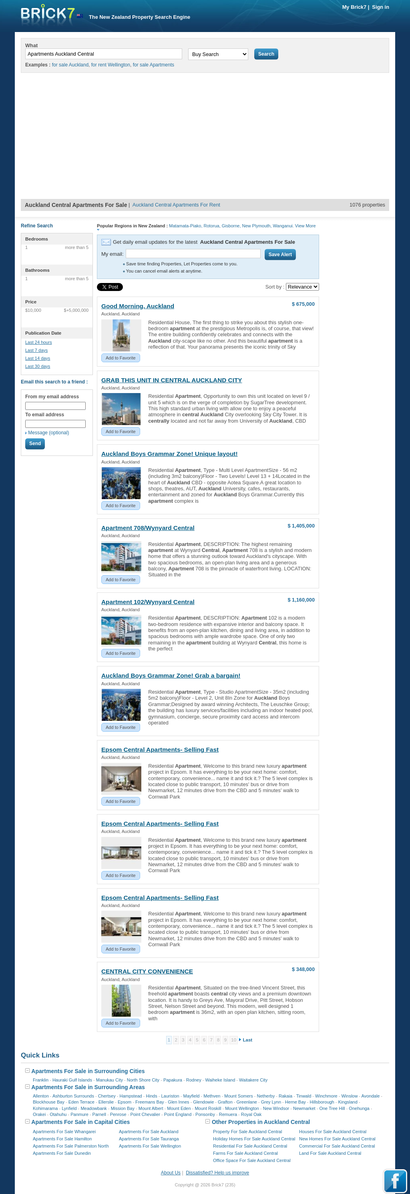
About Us (171, 1173)
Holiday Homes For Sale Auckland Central (254, 1138)
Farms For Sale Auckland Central (245, 1153)
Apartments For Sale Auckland (149, 1131)
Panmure (79, 1114)
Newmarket (304, 1108)
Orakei (39, 1114)
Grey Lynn (271, 1102)
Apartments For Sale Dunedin (62, 1153)
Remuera (228, 1114)
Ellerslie (106, 1102)
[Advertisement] (205, 139)
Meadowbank (93, 1108)
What (31, 45)
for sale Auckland (70, 65)
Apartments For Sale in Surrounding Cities (85, 1071)
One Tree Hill (332, 1108)
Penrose (118, 1114)
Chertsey (107, 1096)
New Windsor (276, 1108)
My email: (112, 254)
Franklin (40, 1080)
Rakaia (285, 1096)
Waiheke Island (220, 1080)
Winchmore (326, 1096)
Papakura (172, 1080)
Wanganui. (283, 225)
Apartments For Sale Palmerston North (71, 1146)
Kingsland (348, 1102)
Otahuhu (58, 1114)
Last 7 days (36, 350)
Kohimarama (45, 1108)
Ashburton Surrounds (73, 1096)
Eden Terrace (81, 1102)
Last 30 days (37, 366)
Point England (178, 1114)
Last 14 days (37, 358)
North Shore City (143, 1080)
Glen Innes (178, 1102)
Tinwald (304, 1096)
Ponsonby (205, 1114)
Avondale (371, 1096)
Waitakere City (253, 1080)
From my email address (52, 396)
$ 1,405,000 (301, 526)
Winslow (349, 1096)
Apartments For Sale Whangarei (64, 1131)
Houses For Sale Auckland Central (332, 1131)
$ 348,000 (303, 969)
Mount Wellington (242, 1108)
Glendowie (203, 1102)
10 (233, 1039)
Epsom (124, 1102)
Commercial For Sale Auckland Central (337, 1146)
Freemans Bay (149, 1102)
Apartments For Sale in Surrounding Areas (85, 1087)
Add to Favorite (121, 357)
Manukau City (109, 1080)
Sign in (380, 7)
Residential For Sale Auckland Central (250, 1146)
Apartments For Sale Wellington (150, 1146)
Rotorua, (212, 225)
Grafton (225, 1102)
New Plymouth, (257, 225)
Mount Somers (238, 1096)
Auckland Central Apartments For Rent (176, 205)
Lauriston (170, 1096)
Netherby (266, 1096)
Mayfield (191, 1096)
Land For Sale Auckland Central (330, 1153)
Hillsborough (322, 1102)
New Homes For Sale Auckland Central (337, 1138)
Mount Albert (151, 1108)
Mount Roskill (208, 1108)
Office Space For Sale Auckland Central (252, 1160)
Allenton (41, 1096)
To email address (44, 414)
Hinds (151, 1096)
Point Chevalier (145, 1114)
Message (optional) (48, 432)
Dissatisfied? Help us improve (217, 1173)
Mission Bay (123, 1108)
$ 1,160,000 (301, 600)
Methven (211, 1096)
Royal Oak (251, 1114)
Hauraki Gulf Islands (72, 1080)
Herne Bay (295, 1102)
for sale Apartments (153, 65)
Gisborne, (231, 225)
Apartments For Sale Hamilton (62, 1138)
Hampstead (130, 1096)
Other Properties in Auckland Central (257, 1122)
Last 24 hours (38, 342)
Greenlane (247, 1102)
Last (248, 1039)
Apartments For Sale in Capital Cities (77, 1122)
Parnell (99, 1114)
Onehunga (359, 1108)
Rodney (193, 1080)
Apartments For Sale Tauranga (149, 1138)
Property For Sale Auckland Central (247, 1131)
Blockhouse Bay (48, 1102)
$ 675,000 (303, 304)
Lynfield (69, 1108)
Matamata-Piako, (185, 225)
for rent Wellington (110, 65)
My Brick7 (354, 7)
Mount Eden (179, 1108)
